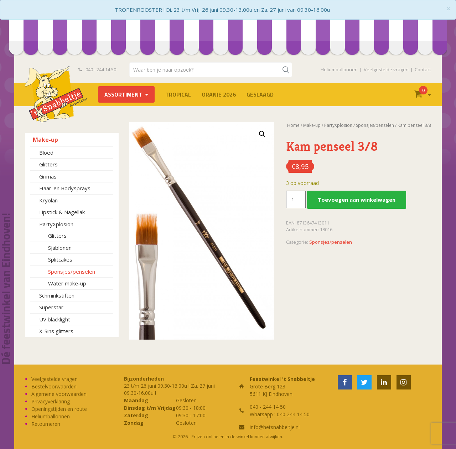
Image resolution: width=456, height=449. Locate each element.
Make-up (45, 140)
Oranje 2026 (219, 94)
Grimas (48, 176)
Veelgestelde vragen (386, 69)
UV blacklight (54, 319)
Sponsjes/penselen (71, 271)
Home (293, 125)
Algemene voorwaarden (59, 394)
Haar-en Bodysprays (64, 188)
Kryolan (48, 200)
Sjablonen (60, 247)
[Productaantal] (295, 199)
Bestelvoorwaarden (54, 386)
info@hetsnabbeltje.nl (275, 427)
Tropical (178, 94)
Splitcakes (60, 259)
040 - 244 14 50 (97, 69)
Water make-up (67, 283)
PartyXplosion (56, 224)
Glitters (48, 164)
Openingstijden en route (59, 409)
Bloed (46, 152)
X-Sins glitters (56, 331)
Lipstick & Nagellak (62, 212)
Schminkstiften (56, 295)
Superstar (51, 307)
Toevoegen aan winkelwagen (356, 199)
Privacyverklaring (50, 401)
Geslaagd (260, 94)
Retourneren (45, 423)
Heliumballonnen (339, 69)
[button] (262, 134)
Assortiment (123, 94)
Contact (423, 69)
